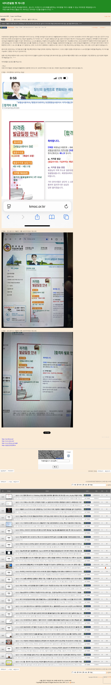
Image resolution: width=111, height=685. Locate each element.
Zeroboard (100, 677)
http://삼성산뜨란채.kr (9, 445)
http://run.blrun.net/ (7, 439)
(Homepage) (10, 27)
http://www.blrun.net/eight (10, 443)
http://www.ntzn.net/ (8, 441)
